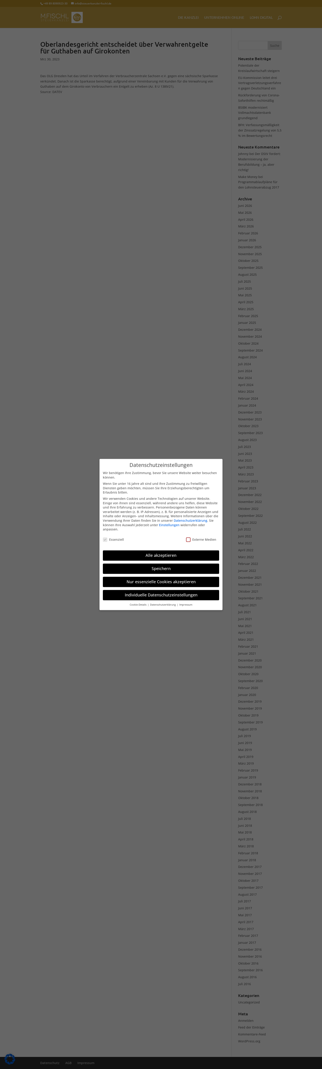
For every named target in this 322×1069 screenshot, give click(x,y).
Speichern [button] (161, 565)
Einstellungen (169, 522)
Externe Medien (201, 536)
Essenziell (113, 536)
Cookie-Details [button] (138, 601)
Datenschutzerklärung (190, 517)
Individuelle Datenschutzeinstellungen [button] (161, 591)
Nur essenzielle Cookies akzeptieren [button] (161, 578)
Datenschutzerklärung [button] (163, 601)
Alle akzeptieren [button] (161, 552)
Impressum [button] (185, 601)
